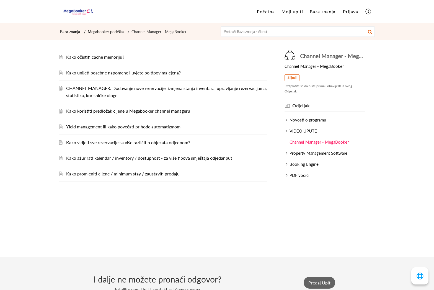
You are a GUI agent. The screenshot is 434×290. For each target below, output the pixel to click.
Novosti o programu (308, 119)
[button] (370, 31)
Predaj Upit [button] (319, 282)
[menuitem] (350, 11)
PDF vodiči (299, 175)
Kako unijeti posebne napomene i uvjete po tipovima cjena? (123, 72)
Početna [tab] (266, 11)
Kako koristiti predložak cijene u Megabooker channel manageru (128, 110)
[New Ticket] (319, 282)
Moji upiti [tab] (292, 11)
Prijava (350, 11)
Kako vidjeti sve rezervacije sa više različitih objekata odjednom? (128, 142)
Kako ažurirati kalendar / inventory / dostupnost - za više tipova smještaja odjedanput (149, 157)
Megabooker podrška (106, 31)
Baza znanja (70, 31)
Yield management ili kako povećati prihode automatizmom (123, 126)
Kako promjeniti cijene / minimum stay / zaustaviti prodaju (123, 173)
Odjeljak (300, 105)
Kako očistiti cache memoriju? (95, 56)
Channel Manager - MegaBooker (319, 141)
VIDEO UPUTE (303, 130)
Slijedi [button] (292, 78)
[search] (298, 31)
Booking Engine (304, 164)
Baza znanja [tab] (322, 11)
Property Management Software (318, 153)
